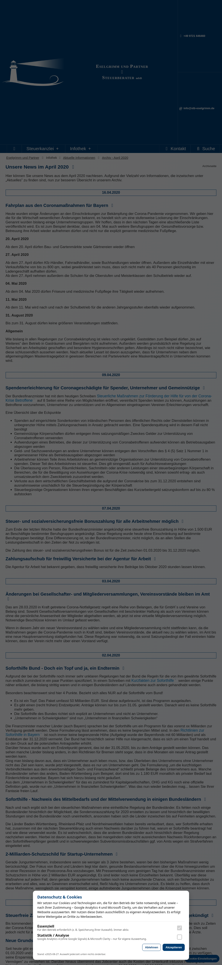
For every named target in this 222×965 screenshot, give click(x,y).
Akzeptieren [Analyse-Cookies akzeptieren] (173, 947)
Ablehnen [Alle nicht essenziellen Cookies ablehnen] (151, 947)
